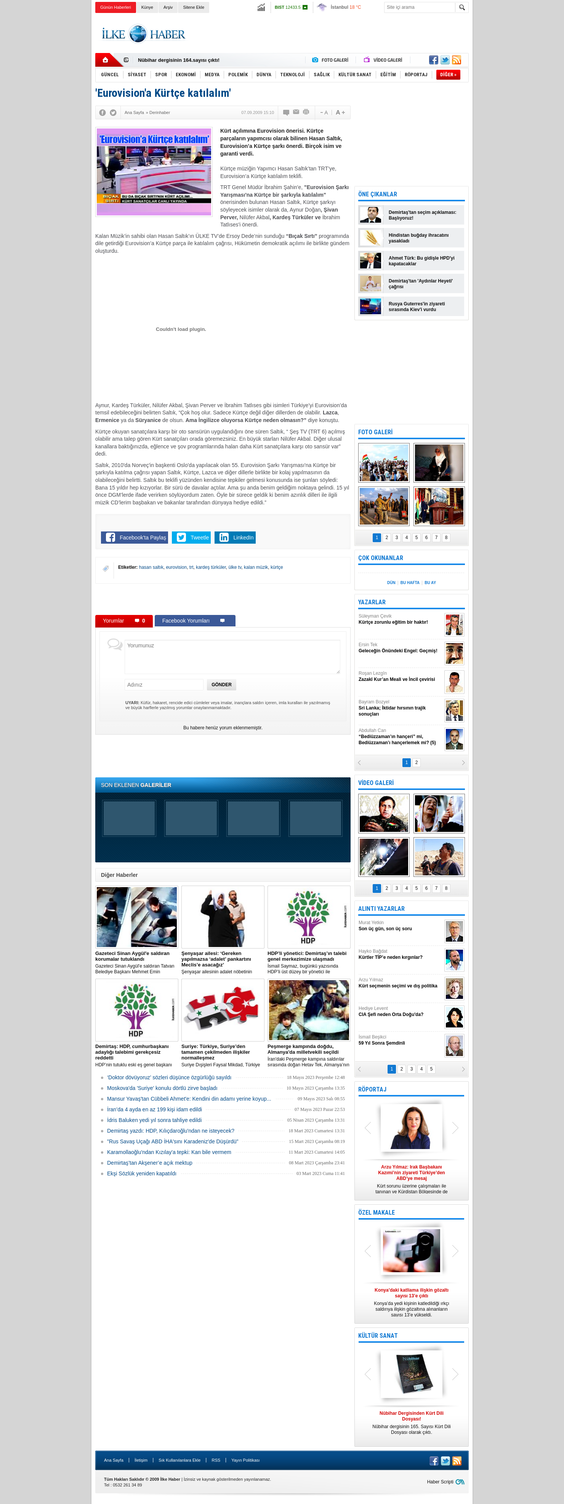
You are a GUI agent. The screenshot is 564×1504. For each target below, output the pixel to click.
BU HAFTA (410, 583)
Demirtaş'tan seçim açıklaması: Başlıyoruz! (423, 215)
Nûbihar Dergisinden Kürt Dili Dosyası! (183, 58)
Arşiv (168, 7)
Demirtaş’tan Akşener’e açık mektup (149, 1163)
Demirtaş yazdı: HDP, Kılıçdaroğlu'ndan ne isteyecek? (170, 1131)
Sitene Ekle (193, 7)
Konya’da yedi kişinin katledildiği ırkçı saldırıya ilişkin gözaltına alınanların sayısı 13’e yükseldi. (411, 1302)
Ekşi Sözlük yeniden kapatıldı (141, 1173)
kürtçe (277, 567)
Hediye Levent (400, 1012)
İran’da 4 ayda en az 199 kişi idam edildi (154, 1109)
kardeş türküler (211, 567)
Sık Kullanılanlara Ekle (179, 1460)
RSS (216, 1460)
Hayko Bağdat (400, 954)
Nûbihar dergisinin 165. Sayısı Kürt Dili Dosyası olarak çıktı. (411, 1423)
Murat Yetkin (400, 926)
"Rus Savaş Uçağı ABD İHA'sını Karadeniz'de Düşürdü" (172, 1141)
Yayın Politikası (245, 1460)
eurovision (176, 567)
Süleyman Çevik (400, 619)
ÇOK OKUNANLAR (380, 558)
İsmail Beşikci (400, 1040)
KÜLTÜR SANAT (378, 1335)
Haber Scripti (440, 1482)
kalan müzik (256, 567)
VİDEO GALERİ (376, 783)
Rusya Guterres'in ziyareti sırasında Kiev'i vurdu (417, 306)
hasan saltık (151, 567)
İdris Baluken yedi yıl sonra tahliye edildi (154, 1120)
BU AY (430, 583)
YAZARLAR (372, 602)
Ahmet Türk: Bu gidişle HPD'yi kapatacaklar (422, 260)
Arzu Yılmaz (400, 983)
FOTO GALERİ (375, 432)
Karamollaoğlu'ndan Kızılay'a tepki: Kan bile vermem (169, 1152)
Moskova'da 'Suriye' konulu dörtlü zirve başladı (162, 1088)
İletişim (141, 1460)
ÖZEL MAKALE (376, 1212)
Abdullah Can (400, 737)
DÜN (391, 583)
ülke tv (235, 567)
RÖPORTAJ (372, 1089)
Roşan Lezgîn (400, 676)
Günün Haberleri (115, 7)
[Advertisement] (506, 133)
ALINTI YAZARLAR (381, 908)
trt (191, 567)
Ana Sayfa (113, 1460)
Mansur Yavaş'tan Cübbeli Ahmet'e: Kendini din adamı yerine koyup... (189, 1099)
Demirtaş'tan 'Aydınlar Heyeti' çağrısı (421, 283)
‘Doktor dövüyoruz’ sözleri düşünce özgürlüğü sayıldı (169, 1077)
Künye (147, 7)
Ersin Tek (400, 648)
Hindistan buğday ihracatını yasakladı (419, 238)
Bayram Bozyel (400, 708)
